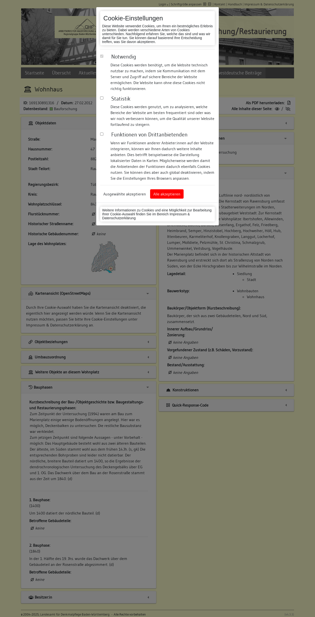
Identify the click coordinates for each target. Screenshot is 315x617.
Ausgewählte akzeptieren (124, 193)
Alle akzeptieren (166, 193)
